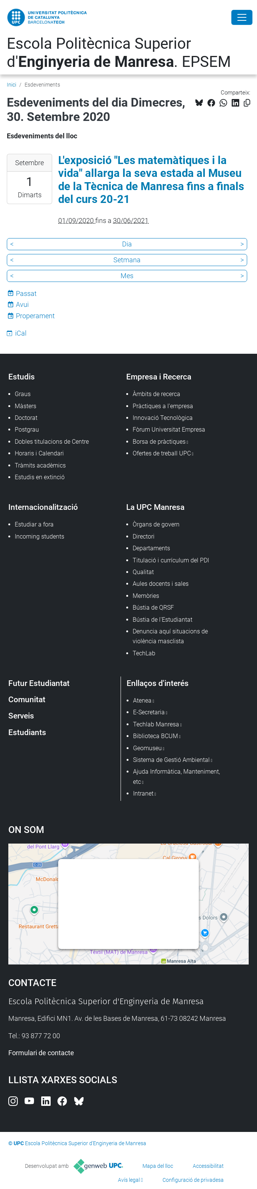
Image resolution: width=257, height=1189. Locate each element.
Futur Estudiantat (39, 683)
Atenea (142, 700)
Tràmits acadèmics (40, 465)
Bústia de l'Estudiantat (162, 619)
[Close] (241, 17)
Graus (23, 394)
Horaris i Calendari (39, 453)
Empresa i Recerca (158, 376)
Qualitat (143, 572)
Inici (11, 85)
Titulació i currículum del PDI (171, 560)
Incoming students (39, 536)
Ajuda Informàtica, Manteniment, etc (176, 776)
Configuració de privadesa (193, 1180)
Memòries (146, 595)
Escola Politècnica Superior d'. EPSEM (119, 53)
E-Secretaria (149, 712)
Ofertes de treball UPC (162, 453)
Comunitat (26, 699)
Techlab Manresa (156, 724)
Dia (127, 244)
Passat (26, 293)
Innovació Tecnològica (163, 417)
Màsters (25, 406)
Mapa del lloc (157, 1166)
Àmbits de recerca (156, 394)
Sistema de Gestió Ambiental (171, 759)
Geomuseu (147, 748)
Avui (22, 304)
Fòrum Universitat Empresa (169, 429)
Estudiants (27, 732)
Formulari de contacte (41, 1053)
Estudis (21, 376)
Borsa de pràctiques (159, 441)
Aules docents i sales (161, 583)
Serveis (21, 715)
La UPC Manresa (155, 507)
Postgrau (27, 429)
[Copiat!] (247, 103)
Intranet (143, 793)
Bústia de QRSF (153, 607)
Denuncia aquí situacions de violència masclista (170, 636)
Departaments (151, 548)
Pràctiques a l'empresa (163, 406)
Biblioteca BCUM (155, 736)
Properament (35, 316)
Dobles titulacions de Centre (52, 441)
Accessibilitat (208, 1166)
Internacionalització (43, 507)
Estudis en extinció (40, 477)
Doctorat (26, 417)
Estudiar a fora (34, 524)
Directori (144, 536)
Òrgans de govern (156, 524)
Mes (127, 276)
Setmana (127, 260)
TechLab (144, 653)
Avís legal (129, 1180)
